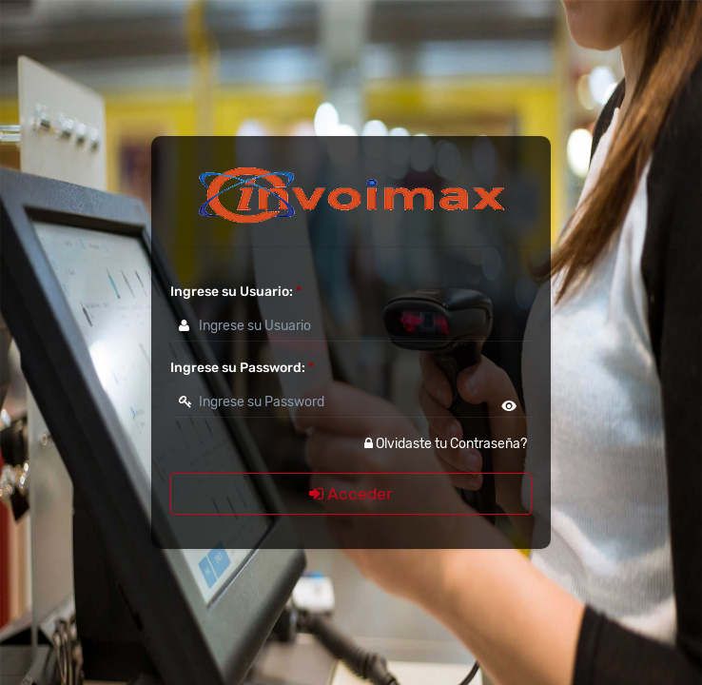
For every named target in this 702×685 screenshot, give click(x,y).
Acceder (351, 493)
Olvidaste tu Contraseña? (445, 444)
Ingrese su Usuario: (236, 292)
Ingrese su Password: (242, 368)
